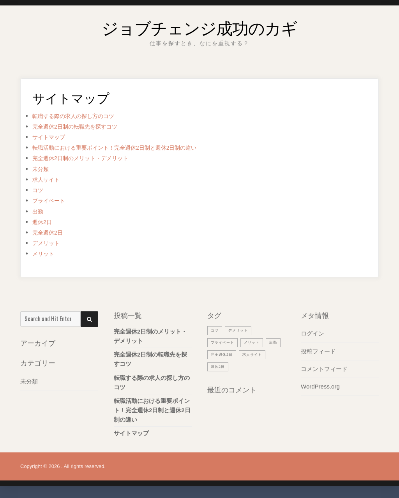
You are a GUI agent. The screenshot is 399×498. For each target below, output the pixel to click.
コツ (39, 190)
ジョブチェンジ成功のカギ (199, 25)
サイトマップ (52, 137)
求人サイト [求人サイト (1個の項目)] (222, 366)
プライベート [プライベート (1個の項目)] (225, 342)
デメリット (48, 243)
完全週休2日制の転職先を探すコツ (83, 126)
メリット (45, 253)
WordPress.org (320, 386)
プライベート (52, 200)
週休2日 (44, 222)
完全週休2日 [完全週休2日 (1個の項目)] (243, 354)
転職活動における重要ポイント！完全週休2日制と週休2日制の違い (132, 147)
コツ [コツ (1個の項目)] (215, 330)
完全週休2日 (50, 232)
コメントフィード (324, 368)
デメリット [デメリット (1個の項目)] (241, 330)
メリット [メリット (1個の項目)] (258, 342)
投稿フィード (318, 351)
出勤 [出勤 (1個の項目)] (215, 354)
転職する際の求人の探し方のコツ (82, 116)
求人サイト (48, 179)
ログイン (312, 333)
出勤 (39, 211)
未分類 (42, 169)
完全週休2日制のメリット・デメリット (90, 158)
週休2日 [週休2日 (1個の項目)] (252, 366)
